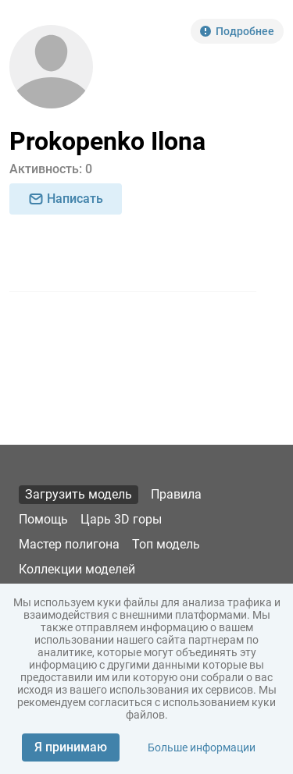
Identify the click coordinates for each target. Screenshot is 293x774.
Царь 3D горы (121, 519)
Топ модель (166, 544)
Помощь (43, 519)
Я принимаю (70, 747)
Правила (176, 494)
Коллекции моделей (77, 569)
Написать (65, 198)
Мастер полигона (69, 544)
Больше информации (201, 747)
